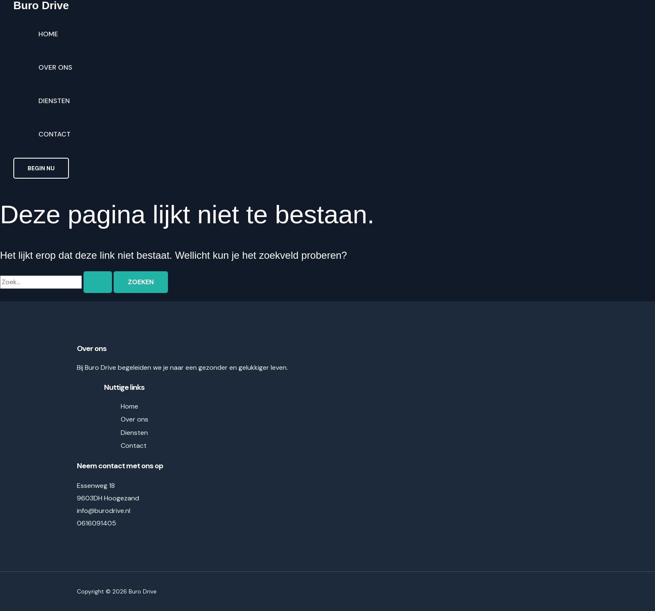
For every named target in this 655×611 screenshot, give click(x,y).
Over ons (55, 67)
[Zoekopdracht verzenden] (98, 282)
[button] (41, 168)
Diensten (54, 100)
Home (48, 34)
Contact (54, 134)
